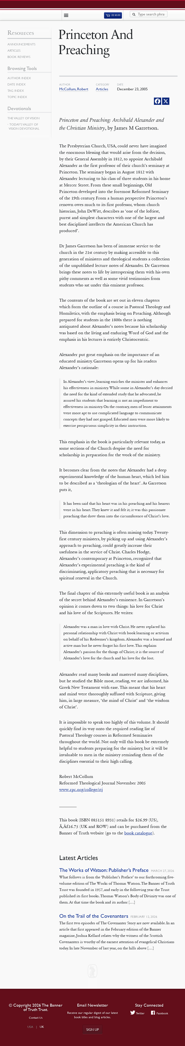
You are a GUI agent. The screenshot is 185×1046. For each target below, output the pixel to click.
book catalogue (138, 833)
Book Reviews (18, 57)
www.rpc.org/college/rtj (81, 789)
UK (42, 1027)
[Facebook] (157, 101)
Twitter (137, 1013)
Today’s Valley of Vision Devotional (24, 126)
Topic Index (17, 97)
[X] (165, 101)
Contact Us (36, 1017)
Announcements (21, 44)
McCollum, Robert (73, 88)
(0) (113, 15)
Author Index (19, 78)
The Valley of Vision (23, 118)
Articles (102, 88)
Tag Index (15, 91)
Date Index (16, 84)
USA (30, 1027)
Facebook (159, 1013)
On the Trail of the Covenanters (93, 916)
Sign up (92, 1029)
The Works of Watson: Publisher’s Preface (104, 870)
